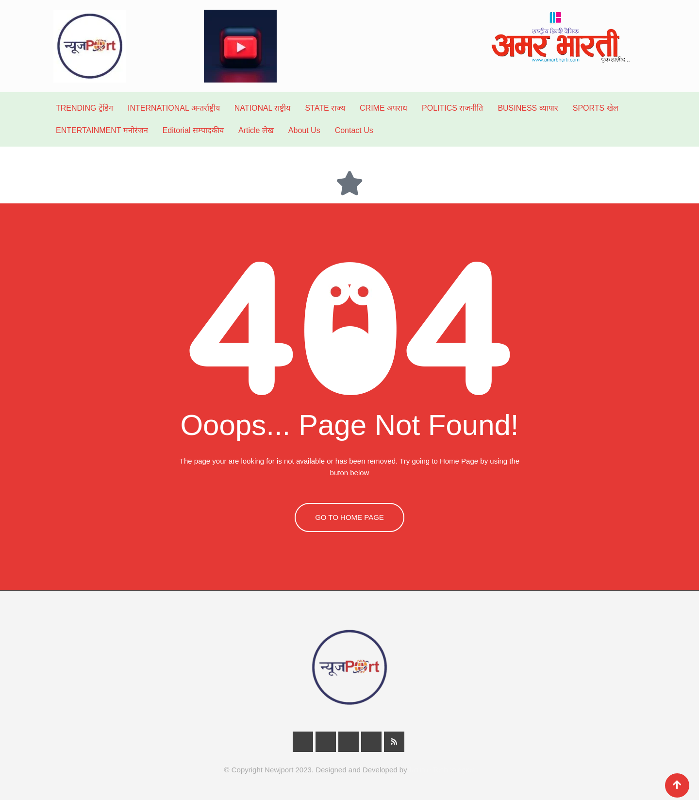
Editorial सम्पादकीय (193, 130)
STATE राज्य (325, 108)
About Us (304, 130)
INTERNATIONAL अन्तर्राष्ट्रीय (174, 108)
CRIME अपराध (383, 108)
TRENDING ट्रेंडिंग (84, 108)
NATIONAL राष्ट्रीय (262, 108)
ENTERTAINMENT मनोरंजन (102, 130)
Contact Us (354, 130)
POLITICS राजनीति (452, 108)
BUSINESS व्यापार (528, 108)
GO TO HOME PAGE (349, 517)
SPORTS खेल (595, 108)
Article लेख (256, 130)
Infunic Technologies (442, 770)
